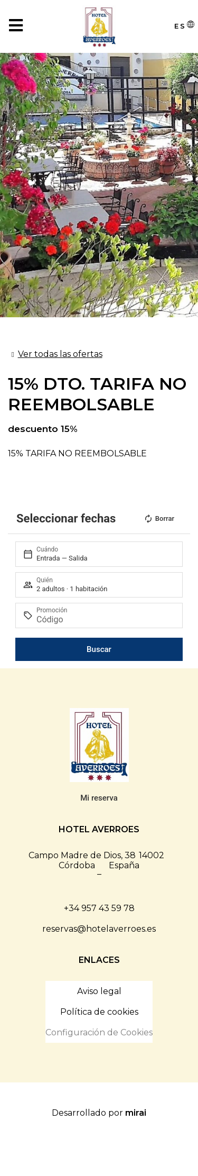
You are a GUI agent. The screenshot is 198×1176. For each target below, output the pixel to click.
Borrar (159, 518)
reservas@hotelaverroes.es (99, 929)
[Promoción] (104, 619)
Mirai (135, 1113)
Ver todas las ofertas (60, 354)
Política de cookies (99, 1012)
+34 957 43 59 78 (99, 908)
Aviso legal (99, 991)
